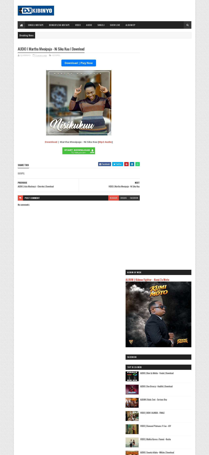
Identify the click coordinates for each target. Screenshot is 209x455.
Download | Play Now (76, 63)
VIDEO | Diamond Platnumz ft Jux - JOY (169, 198)
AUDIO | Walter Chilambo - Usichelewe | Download (111, 420)
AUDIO (89, 25)
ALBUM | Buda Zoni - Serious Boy (167, 171)
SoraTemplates (33, 450)
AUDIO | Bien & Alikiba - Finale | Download (170, 145)
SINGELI (101, 25)
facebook (128, 198)
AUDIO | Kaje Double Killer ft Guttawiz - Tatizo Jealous (162, 373)
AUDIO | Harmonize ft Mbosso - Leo (157, 378)
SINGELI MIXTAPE (36, 25)
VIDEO (78, 25)
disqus (117, 198)
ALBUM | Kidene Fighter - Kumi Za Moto (161, 65)
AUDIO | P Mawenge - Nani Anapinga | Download (110, 433)
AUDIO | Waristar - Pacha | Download (169, 264)
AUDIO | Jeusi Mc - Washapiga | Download (159, 364)
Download (48, 142)
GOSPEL (56, 55)
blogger (107, 198)
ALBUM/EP (130, 25)
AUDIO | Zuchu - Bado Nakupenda (156, 386)
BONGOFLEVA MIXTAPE (59, 25)
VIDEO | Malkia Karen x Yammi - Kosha (169, 211)
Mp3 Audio (102, 142)
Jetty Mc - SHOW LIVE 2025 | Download (107, 407)
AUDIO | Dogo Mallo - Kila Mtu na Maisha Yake (162, 367)
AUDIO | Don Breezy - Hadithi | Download (170, 158)
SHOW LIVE (115, 25)
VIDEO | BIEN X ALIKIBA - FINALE (166, 185)
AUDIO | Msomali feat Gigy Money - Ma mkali (161, 382)
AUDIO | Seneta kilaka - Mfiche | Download (171, 224)
